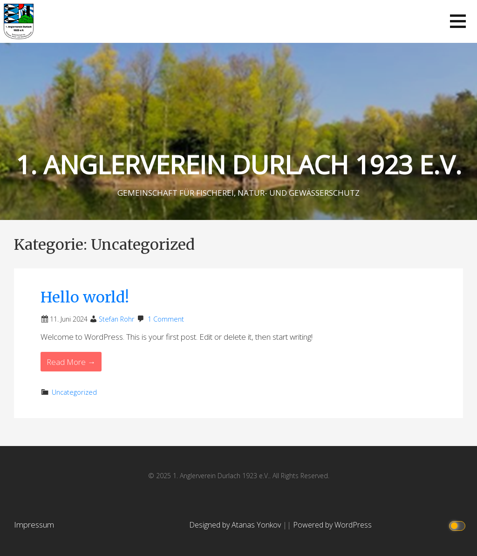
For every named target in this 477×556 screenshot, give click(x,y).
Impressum (34, 524)
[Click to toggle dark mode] (458, 525)
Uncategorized (74, 392)
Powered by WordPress (332, 525)
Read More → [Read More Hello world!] (71, 362)
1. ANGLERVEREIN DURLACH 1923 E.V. (239, 164)
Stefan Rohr (117, 319)
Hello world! (85, 297)
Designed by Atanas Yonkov (236, 525)
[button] (457, 21)
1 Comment (166, 319)
